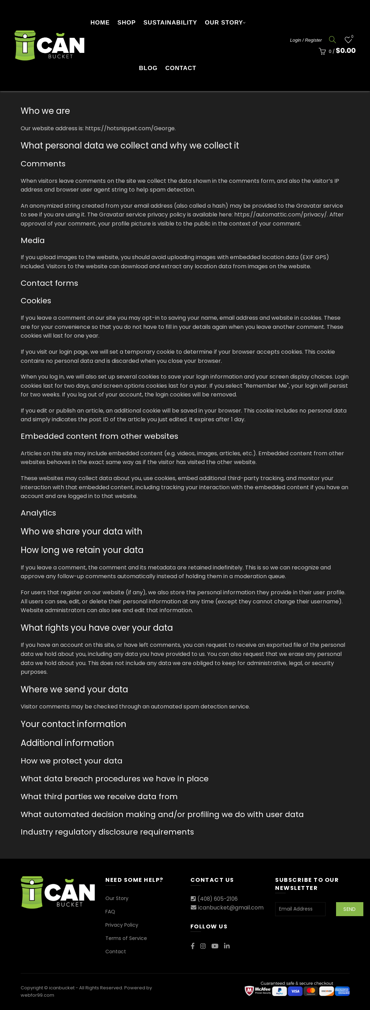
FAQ (110, 911)
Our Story (224, 22)
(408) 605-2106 (218, 899)
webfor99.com (37, 995)
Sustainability (170, 22)
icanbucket (62, 987)
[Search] (332, 39)
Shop (127, 22)
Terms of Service (126, 938)
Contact (180, 68)
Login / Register (306, 40)
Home (100, 22)
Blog (148, 68)
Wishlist (352, 37)
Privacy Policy (121, 924)
